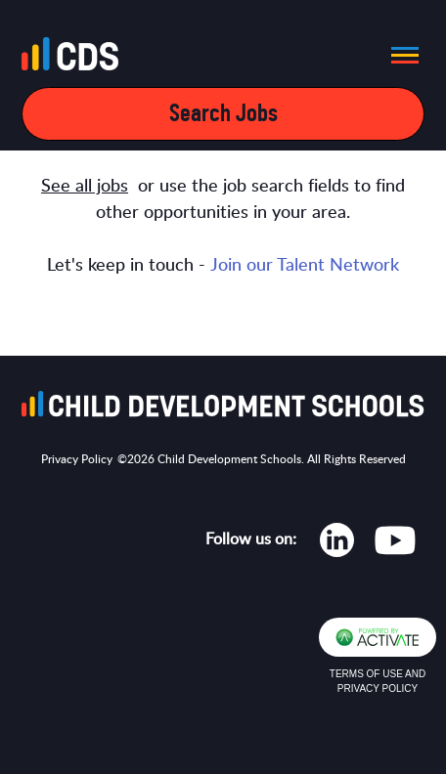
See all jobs (84, 186)
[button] (399, 54)
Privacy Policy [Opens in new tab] (76, 459)
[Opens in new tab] (337, 544)
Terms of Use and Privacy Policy (377, 681)
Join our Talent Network (304, 266)
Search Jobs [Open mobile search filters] (223, 114)
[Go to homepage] (76, 58)
